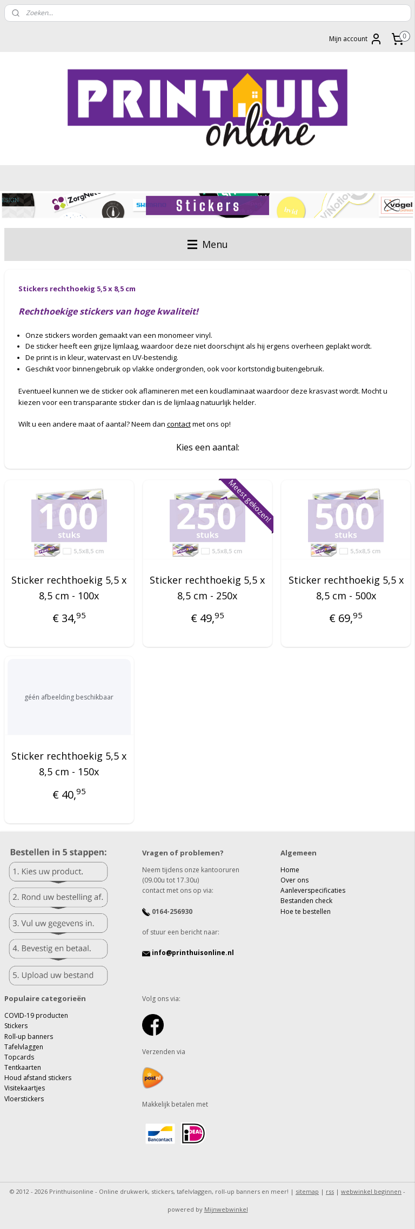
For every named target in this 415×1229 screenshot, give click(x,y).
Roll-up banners (28, 1036)
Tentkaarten (22, 1067)
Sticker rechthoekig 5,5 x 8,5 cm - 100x (68, 587)
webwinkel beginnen (371, 1191)
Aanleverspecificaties (312, 890)
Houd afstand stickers (37, 1077)
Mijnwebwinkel (226, 1209)
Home (289, 869)
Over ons (294, 880)
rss (330, 1191)
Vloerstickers (24, 1098)
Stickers (16, 1025)
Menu (208, 244)
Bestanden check (306, 900)
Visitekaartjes (24, 1088)
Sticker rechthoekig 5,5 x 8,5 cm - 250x (207, 587)
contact (179, 424)
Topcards (19, 1057)
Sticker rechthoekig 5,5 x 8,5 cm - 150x (68, 763)
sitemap (307, 1191)
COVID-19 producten (36, 1015)
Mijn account (356, 38)
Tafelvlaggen (23, 1046)
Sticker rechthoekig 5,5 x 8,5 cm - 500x (346, 587)
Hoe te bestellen (305, 911)
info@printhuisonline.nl (188, 952)
